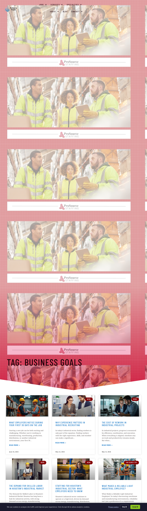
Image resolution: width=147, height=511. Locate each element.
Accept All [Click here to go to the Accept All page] (135, 507)
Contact (136, 11)
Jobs (66, 11)
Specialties (98, 11)
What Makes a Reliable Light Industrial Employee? (117, 487)
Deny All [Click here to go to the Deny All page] (124, 507)
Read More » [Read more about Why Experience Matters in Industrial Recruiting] (60, 443)
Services (80, 11)
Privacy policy (113, 507)
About (114, 11)
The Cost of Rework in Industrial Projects (114, 424)
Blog (124, 11)
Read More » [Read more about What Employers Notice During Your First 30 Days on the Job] (14, 445)
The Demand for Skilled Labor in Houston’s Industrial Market (26, 487)
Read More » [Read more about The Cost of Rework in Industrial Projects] (107, 445)
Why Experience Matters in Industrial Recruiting (70, 424)
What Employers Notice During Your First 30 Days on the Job (26, 424)
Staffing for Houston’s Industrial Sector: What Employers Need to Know (69, 488)
